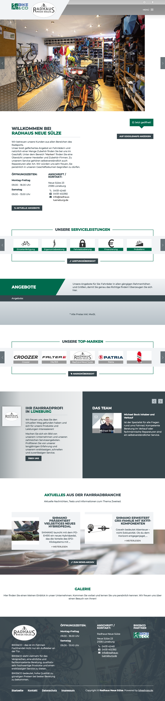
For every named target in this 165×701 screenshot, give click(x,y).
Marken (50, 154)
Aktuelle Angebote (27, 208)
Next (162, 63)
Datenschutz (49, 690)
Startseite (17, 690)
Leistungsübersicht (82, 261)
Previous (2, 63)
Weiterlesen (60, 546)
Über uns (33, 458)
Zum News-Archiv (82, 562)
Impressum (68, 690)
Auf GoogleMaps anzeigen (135, 136)
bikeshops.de (145, 690)
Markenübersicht (82, 374)
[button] (148, 10)
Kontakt (32, 690)
